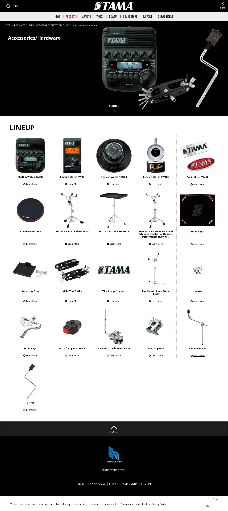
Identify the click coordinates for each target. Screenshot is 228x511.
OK (207, 505)
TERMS (80, 483)
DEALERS (113, 16)
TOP (8, 25)
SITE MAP (147, 483)
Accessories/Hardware (86, 25)
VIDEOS (100, 16)
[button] (12, 6)
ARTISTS (86, 16)
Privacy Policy (159, 504)
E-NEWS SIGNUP (165, 16)
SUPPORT (147, 16)
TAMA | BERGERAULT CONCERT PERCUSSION (50, 25)
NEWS (57, 16)
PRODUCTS (71, 16)
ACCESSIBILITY (130, 483)
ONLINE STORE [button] (130, 16)
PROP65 (113, 483)
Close (215, 499)
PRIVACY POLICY (96, 483)
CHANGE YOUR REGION (114, 470)
